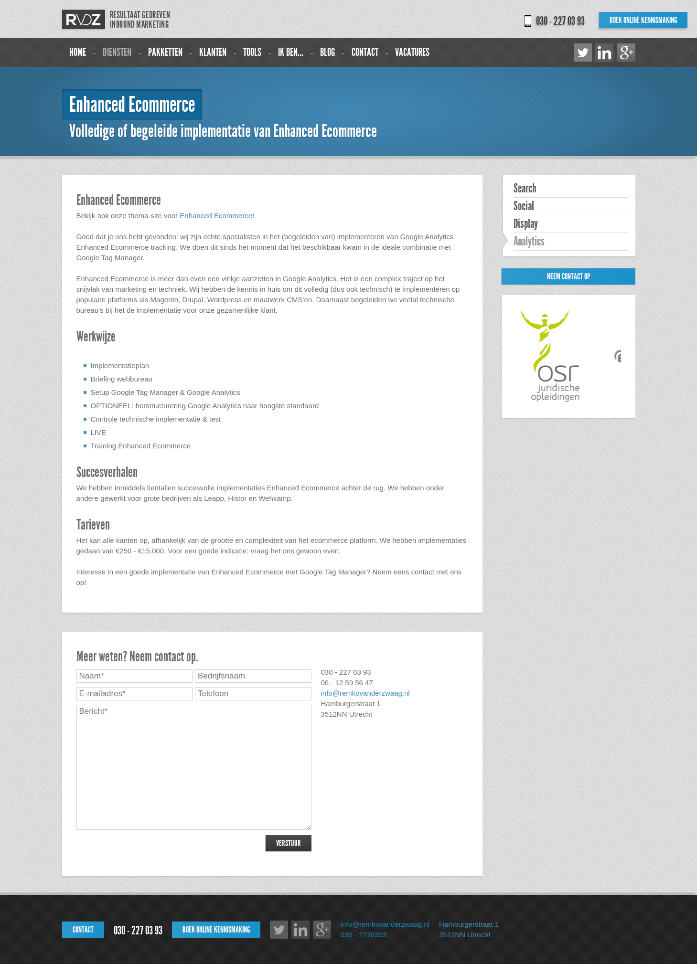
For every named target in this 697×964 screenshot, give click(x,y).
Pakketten (165, 52)
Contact (365, 52)
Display (526, 224)
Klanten (212, 52)
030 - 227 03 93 (560, 21)
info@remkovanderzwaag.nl (365, 693)
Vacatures (412, 52)
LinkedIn (604, 52)
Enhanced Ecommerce (216, 216)
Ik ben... (290, 52)
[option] (554, 356)
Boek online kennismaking (643, 20)
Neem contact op (568, 276)
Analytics (529, 241)
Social (524, 206)
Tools (252, 52)
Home (77, 52)
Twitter (583, 52)
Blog (327, 52)
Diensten (117, 52)
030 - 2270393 (364, 935)
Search (525, 188)
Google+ (626, 52)
